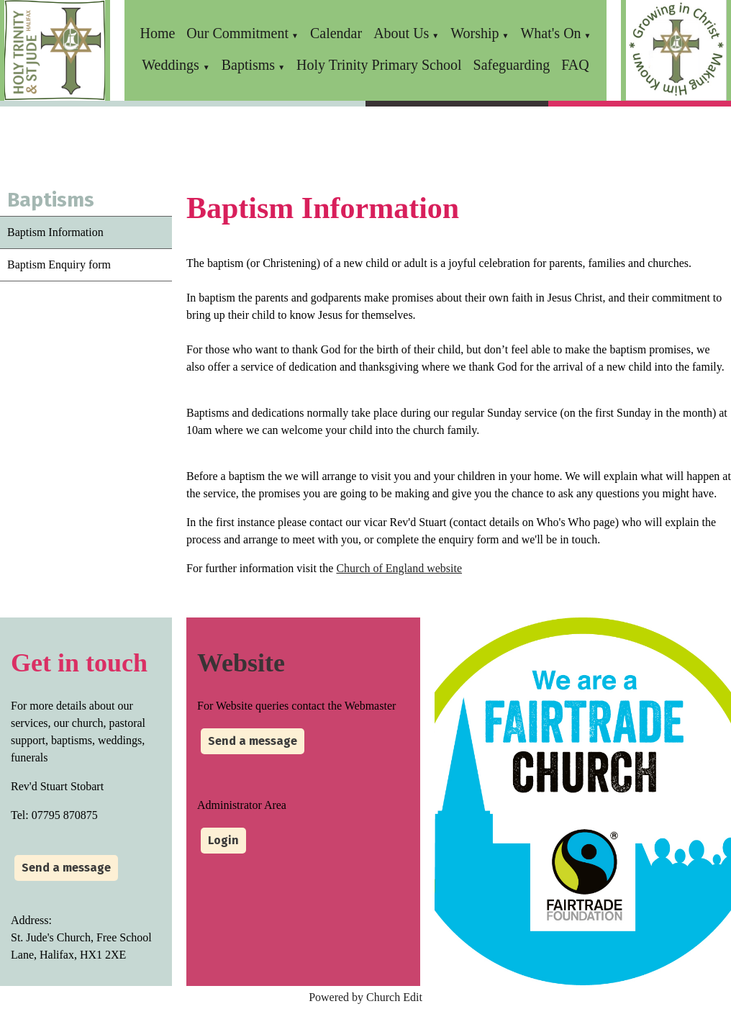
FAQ (575, 65)
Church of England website (399, 568)
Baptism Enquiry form (59, 264)
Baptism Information (55, 232)
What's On (550, 33)
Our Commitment (237, 33)
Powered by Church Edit (365, 997)
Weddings (172, 65)
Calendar (336, 33)
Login (223, 840)
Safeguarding (511, 65)
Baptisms (248, 65)
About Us (401, 33)
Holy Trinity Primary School (378, 65)
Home (157, 33)
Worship (474, 33)
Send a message (66, 867)
